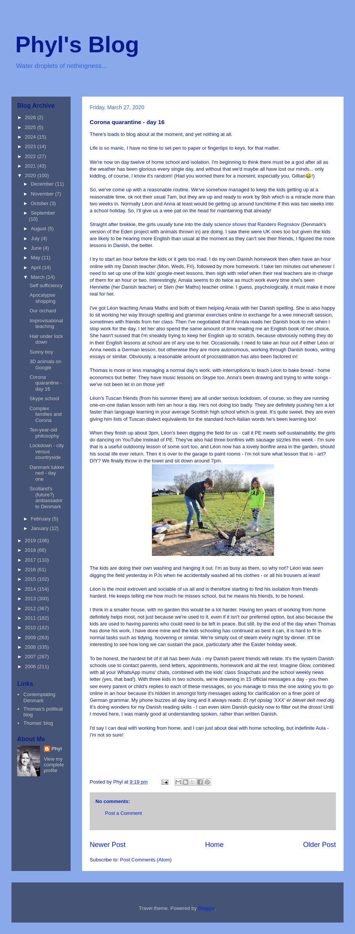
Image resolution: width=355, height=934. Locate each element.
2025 (31, 127)
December (43, 184)
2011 (31, 618)
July (36, 238)
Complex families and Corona (45, 414)
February (41, 519)
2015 (31, 579)
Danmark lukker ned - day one (46, 473)
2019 (31, 540)
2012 (31, 608)
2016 (31, 569)
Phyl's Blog (77, 44)
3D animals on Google (45, 364)
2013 (31, 598)
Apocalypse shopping (42, 298)
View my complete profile (54, 764)
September (43, 213)
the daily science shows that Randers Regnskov (247, 224)
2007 (31, 656)
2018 (31, 550)
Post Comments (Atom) (146, 860)
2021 (31, 166)
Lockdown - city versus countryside (46, 451)
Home (214, 844)
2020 (31, 175)
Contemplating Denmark (39, 697)
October (40, 203)
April (36, 267)
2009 (31, 637)
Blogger (206, 908)
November (43, 194)
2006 (31, 666)
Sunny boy (41, 352)
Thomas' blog (38, 723)
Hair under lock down (46, 339)
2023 (31, 146)
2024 (31, 137)
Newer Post (108, 844)
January (40, 528)
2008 (31, 647)
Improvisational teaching (46, 324)
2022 (31, 156)
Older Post (319, 844)
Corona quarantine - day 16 (45, 383)
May (36, 257)
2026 (31, 117)
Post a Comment (123, 813)
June (37, 248)
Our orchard (42, 310)
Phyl (57, 748)
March (38, 277)
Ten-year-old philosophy (44, 433)
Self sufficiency (45, 285)
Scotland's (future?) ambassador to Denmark (46, 497)
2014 (31, 589)
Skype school (44, 398)
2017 (31, 560)
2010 (31, 627)
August (39, 228)
